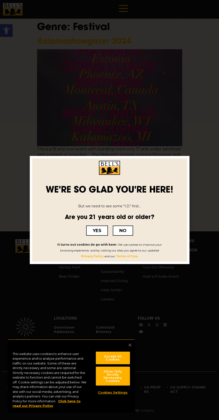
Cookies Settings (113, 392)
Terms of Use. (127, 256)
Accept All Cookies (112, 357)
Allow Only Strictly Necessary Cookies (113, 376)
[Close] (129, 345)
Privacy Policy (92, 256)
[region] (71, 375)
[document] (109, 210)
